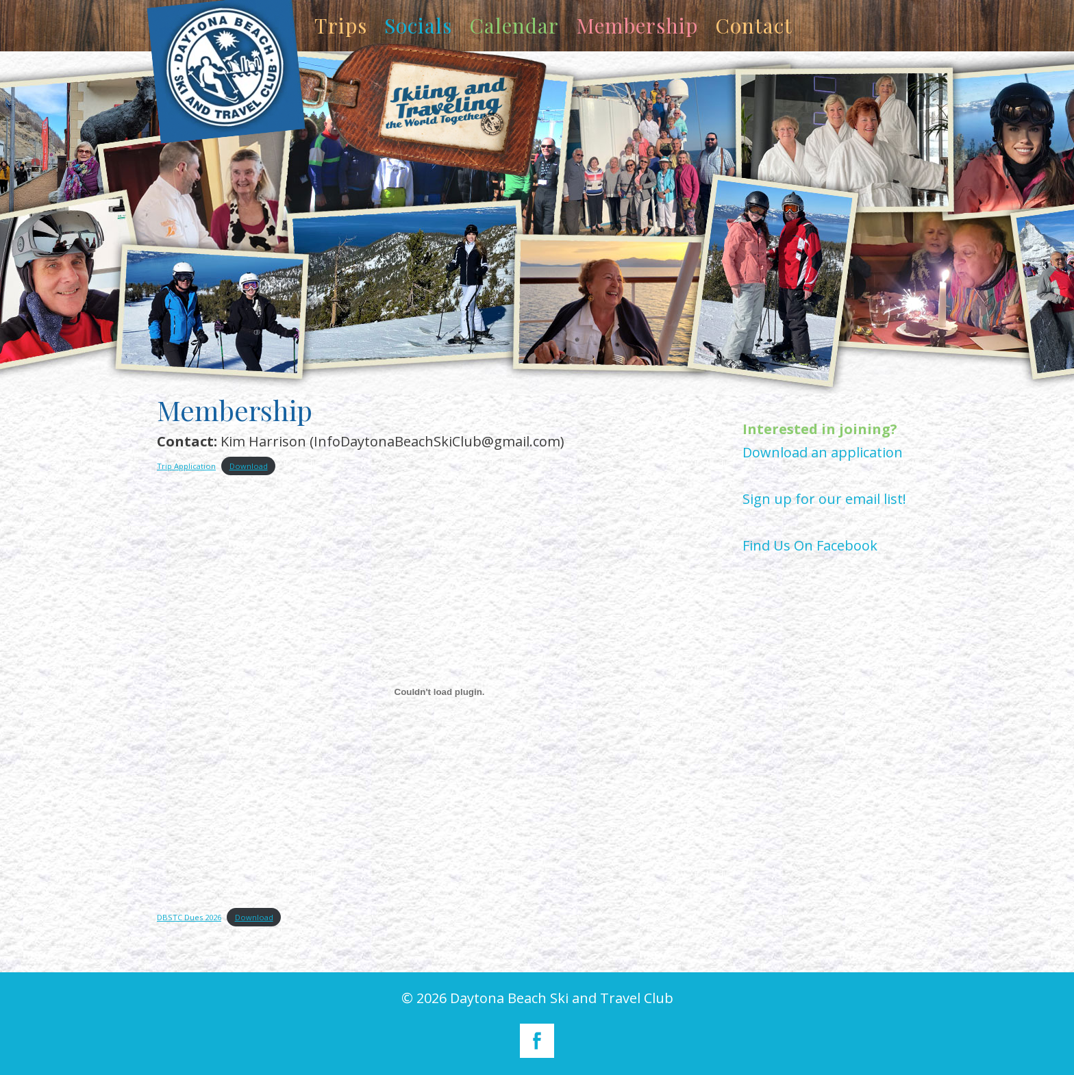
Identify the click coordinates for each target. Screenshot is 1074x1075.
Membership (637, 25)
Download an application (822, 452)
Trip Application (186, 466)
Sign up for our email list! (824, 499)
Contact (753, 25)
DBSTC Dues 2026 (189, 917)
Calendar (514, 25)
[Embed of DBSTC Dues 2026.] (439, 692)
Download (248, 466)
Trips (340, 25)
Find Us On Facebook (809, 545)
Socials (418, 25)
